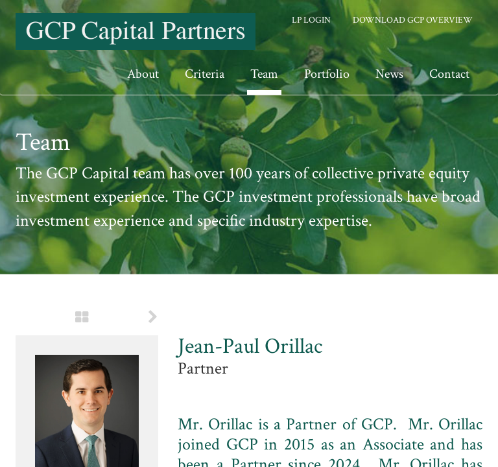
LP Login (311, 20)
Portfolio (327, 74)
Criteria (204, 74)
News (389, 74)
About (143, 74)
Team (264, 74)
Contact (449, 74)
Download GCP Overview (413, 20)
